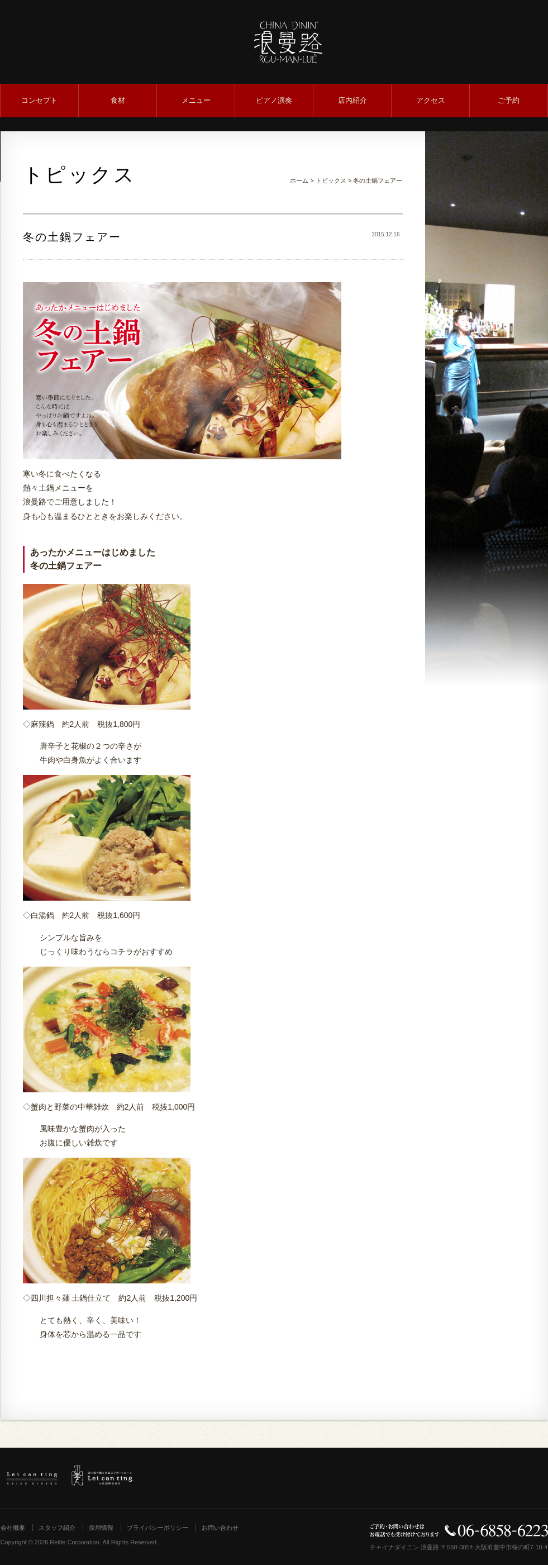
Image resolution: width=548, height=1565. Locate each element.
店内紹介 (352, 100)
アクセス (430, 100)
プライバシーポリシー (157, 1527)
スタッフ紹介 (57, 1527)
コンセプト (39, 100)
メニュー (196, 100)
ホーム (299, 180)
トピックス (331, 180)
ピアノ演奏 (274, 100)
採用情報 (101, 1527)
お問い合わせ (220, 1527)
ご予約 (509, 100)
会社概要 (13, 1527)
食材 (118, 100)
